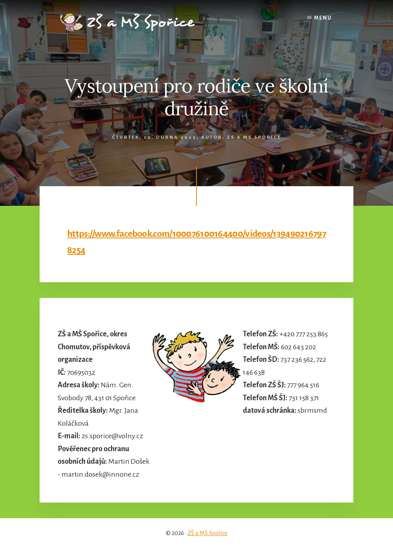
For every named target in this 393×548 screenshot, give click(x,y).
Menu (323, 18)
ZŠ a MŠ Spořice (207, 533)
